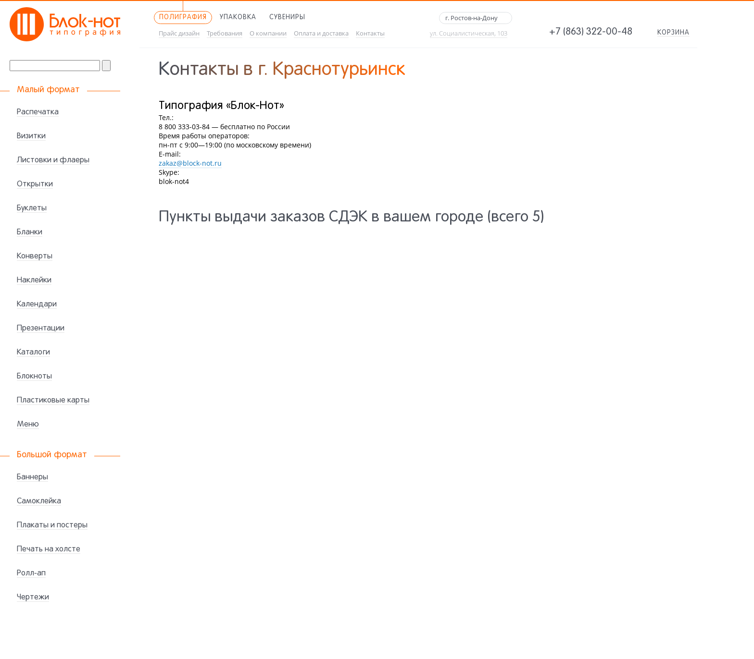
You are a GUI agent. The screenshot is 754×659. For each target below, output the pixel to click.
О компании (268, 33)
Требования (224, 33)
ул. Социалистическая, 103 (468, 33)
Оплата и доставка (321, 33)
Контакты (370, 33)
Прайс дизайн (179, 33)
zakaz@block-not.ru (190, 163)
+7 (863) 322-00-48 (590, 32)
